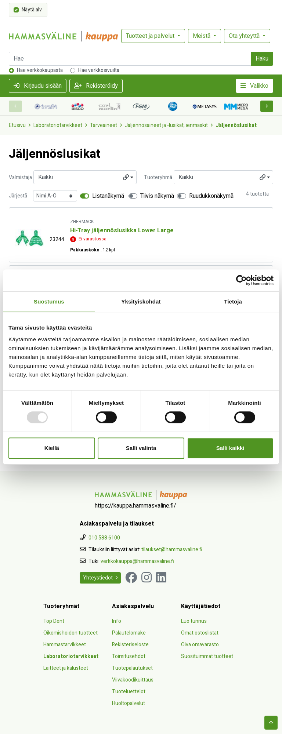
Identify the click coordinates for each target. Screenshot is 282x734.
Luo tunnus (194, 621)
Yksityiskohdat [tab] (140, 301)
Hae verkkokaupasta (40, 70)
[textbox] (85, 177)
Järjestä (18, 196)
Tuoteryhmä (158, 177)
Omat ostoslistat (199, 633)
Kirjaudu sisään (38, 85)
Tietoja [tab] (233, 301)
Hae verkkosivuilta (98, 70)
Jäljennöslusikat (236, 125)
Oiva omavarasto (200, 644)
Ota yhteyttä (245, 36)
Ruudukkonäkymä (211, 196)
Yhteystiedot (100, 578)
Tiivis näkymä (157, 196)
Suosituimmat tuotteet (207, 656)
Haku (262, 58)
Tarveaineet (103, 125)
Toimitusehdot (128, 656)
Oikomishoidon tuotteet (70, 633)
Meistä (202, 36)
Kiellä (51, 448)
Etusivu (17, 125)
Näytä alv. (32, 9)
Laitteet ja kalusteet (65, 668)
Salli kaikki (230, 448)
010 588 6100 (104, 538)
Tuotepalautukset (132, 668)
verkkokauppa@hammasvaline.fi (137, 561)
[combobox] (85, 177)
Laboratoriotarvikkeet (57, 125)
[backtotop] (271, 723)
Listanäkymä (108, 196)
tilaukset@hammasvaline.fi (171, 549)
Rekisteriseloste (130, 644)
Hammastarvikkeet (64, 644)
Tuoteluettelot (128, 691)
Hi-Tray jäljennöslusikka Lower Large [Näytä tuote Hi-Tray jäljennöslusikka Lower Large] (122, 230)
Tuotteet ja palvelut (151, 36)
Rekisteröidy (96, 85)
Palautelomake (129, 633)
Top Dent (53, 621)
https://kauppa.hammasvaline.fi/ (135, 505)
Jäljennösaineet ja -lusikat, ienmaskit (166, 125)
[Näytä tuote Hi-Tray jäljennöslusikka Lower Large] (29, 238)
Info (116, 621)
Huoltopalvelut (128, 703)
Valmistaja (20, 177)
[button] (267, 106)
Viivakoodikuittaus (132, 680)
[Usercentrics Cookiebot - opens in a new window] (241, 280)
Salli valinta (141, 448)
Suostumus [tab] (49, 301)
